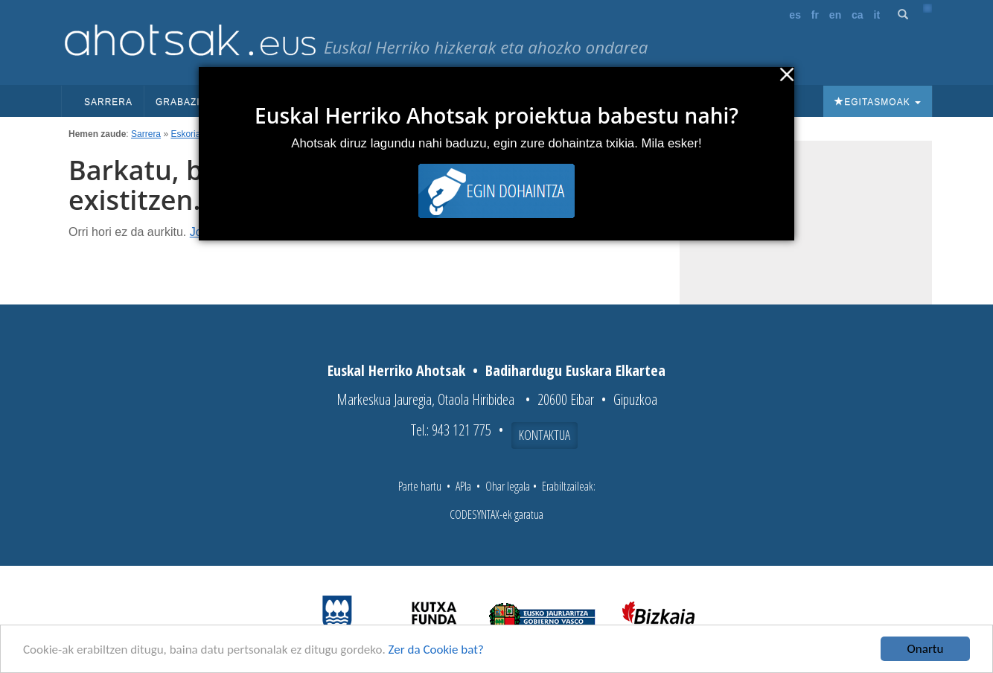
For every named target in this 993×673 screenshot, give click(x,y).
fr (815, 15)
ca (857, 15)
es (795, 15)
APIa (463, 486)
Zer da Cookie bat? (436, 649)
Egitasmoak (877, 102)
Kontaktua (544, 435)
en (835, 15)
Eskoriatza (191, 134)
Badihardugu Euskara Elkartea (575, 370)
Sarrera (108, 102)
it (877, 15)
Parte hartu (419, 486)
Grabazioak (194, 102)
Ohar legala (507, 486)
